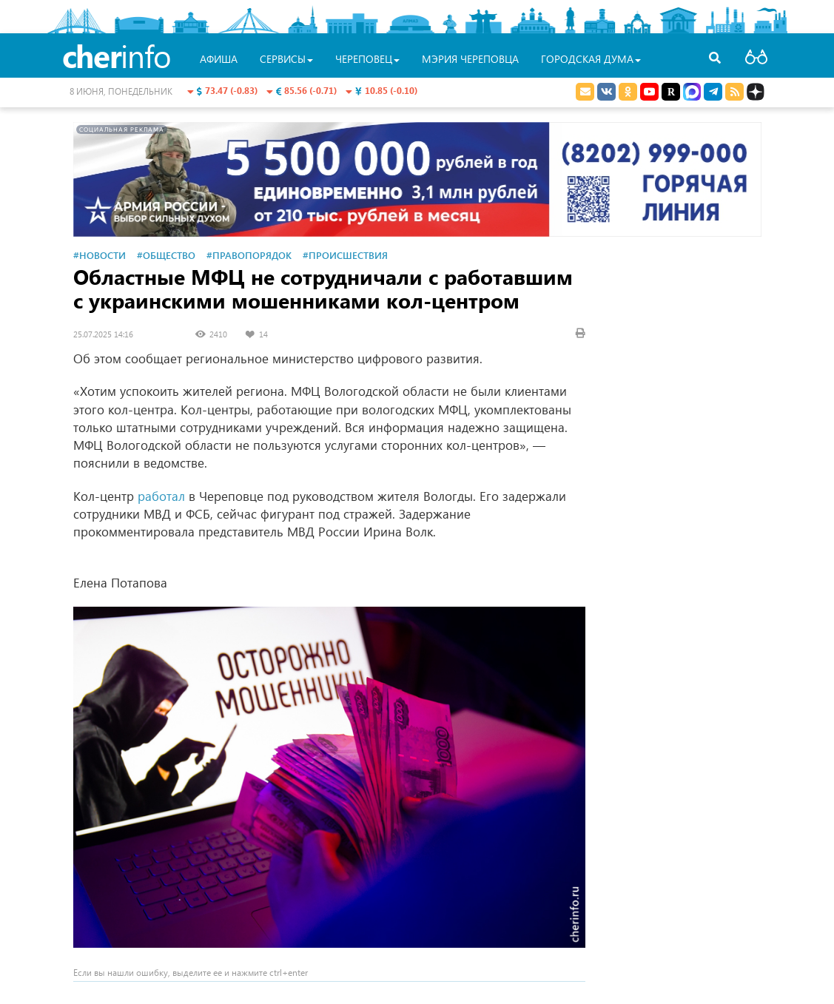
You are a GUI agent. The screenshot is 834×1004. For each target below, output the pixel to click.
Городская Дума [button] (591, 59)
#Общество (166, 255)
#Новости (99, 255)
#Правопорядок (249, 255)
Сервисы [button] (286, 59)
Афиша (219, 59)
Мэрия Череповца (470, 59)
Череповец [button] (367, 59)
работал (161, 496)
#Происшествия (345, 255)
